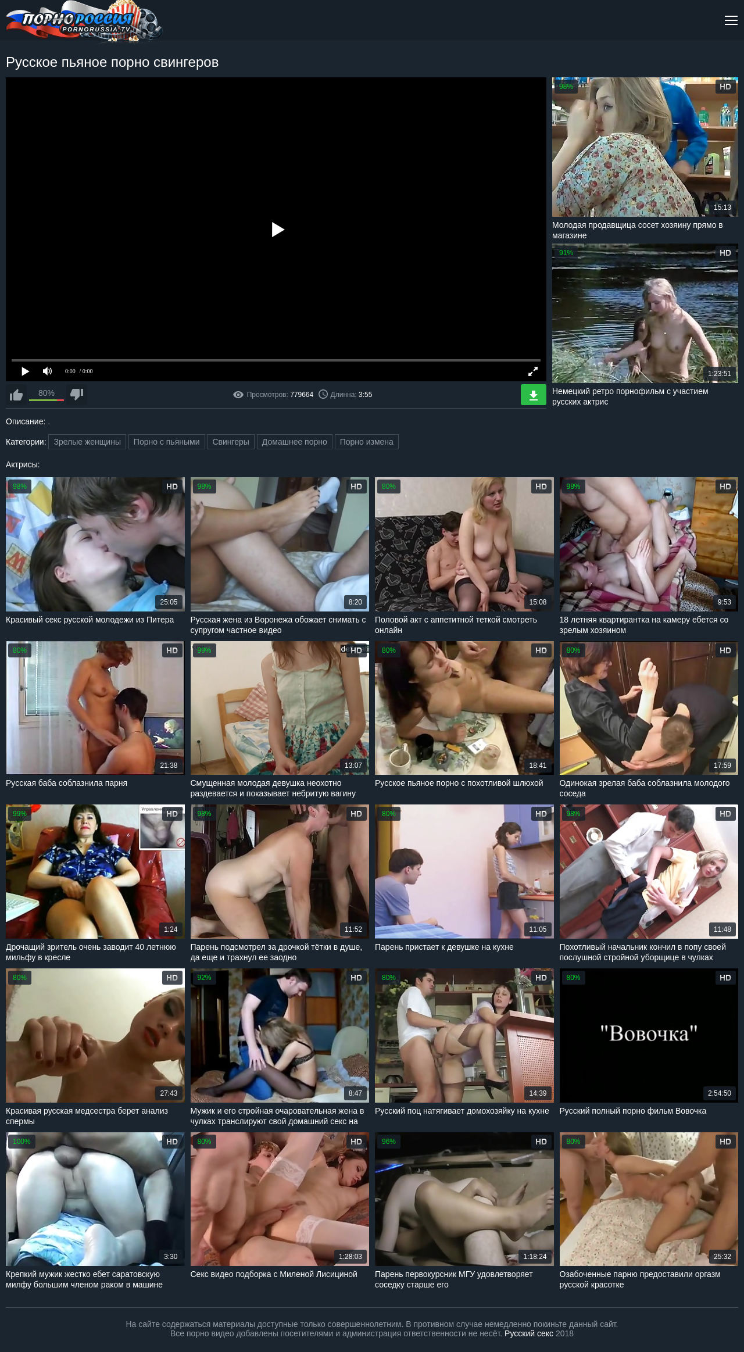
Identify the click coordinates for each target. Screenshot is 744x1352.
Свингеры (230, 441)
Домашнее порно (294, 441)
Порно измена (367, 441)
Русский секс (529, 1333)
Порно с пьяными (167, 441)
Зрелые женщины (87, 441)
